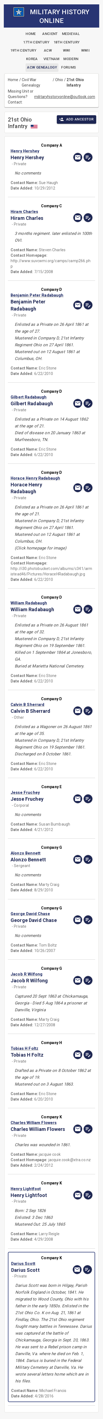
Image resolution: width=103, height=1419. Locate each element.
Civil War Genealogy (31, 82)
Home (13, 80)
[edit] (88, 157)
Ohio (59, 80)
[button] (39, 151)
